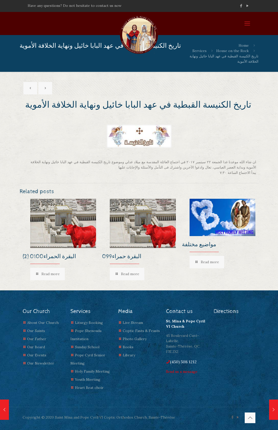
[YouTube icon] (247, 5)
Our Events (36, 355)
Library (129, 355)
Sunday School (87, 347)
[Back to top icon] (250, 417)
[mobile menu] (247, 23)
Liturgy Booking (89, 322)
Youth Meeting (87, 379)
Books (128, 347)
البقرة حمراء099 (121, 256)
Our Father (36, 339)
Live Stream (133, 322)
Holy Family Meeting (92, 371)
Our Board (36, 347)
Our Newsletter (40, 363)
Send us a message (181, 371)
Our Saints (36, 330)
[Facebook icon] (241, 5)
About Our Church (43, 322)
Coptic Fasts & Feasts (141, 330)
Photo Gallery (135, 339)
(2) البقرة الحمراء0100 (49, 256)
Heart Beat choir (89, 387)
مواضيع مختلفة (199, 244)
